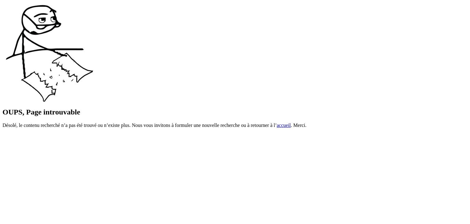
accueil (284, 125)
